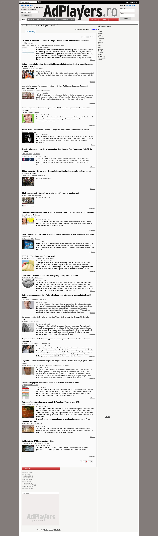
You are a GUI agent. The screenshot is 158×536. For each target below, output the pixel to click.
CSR (23, 112)
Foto (35, 132)
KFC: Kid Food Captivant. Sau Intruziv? (38, 256)
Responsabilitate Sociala (36, 68)
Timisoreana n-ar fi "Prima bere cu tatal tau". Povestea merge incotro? (50, 193)
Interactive (25, 45)
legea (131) (26, 474)
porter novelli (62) (28, 481)
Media (99, 35)
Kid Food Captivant (48, 258)
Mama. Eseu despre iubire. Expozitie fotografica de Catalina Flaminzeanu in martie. (55, 130)
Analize (38, 90)
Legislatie (49, 45)
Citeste (92, 60)
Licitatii (26, 68)
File (99, 44)
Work (99, 45)
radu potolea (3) (28, 486)
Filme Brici (46, 443)
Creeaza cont (130, 5)
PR (23, 68)
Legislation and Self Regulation (37, 45)
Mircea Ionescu (65, 365)
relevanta (94, 29)
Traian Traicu (42, 299)
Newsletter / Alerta (27, 5)
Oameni (100, 37)
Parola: (122, 13)
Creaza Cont (101, 56)
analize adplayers (45, 90)
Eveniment (25, 132)
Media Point (56, 365)
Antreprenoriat (41, 175)
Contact (100, 49)
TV (22, 385)
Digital (62, 45)
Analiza (38, 195)
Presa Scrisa (25, 299)
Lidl (32, 217)
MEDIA (24, 365)
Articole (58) (30, 32)
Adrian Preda (25, 423)
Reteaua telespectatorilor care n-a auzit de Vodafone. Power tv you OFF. (50, 402)
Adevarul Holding (40, 365)
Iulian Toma (34, 258)
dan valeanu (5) (28, 488)
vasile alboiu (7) (28, 478)
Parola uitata (101, 58)
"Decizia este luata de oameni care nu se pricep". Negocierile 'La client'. (50, 276)
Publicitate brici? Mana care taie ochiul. (38, 441)
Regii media (49, 365)
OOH (32, 239)
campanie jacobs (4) (29, 485)
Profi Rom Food (37, 423)
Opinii (99, 40)
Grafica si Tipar (46, 343)
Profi (35, 217)
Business (100, 33)
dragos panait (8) (28, 472)
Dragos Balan (37, 343)
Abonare (100, 52)
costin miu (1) (27, 483)
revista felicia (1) (28, 476)
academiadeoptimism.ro (45, 121)
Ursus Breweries (31, 195)
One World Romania (36, 443)
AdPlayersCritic (31, 90)
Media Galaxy (28, 154)
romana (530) (27, 479)
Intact (23, 404)
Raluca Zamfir (35, 321)
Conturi (24, 90)
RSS (99, 47)
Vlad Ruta (37, 239)
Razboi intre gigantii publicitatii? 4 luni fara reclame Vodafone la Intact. (51, 383)
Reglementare (56, 45)
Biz (32, 343)
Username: (123, 8)
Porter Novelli (36, 154)
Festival (31, 132)
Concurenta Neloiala (37, 277)
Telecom (35, 385)
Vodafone (28, 404)
